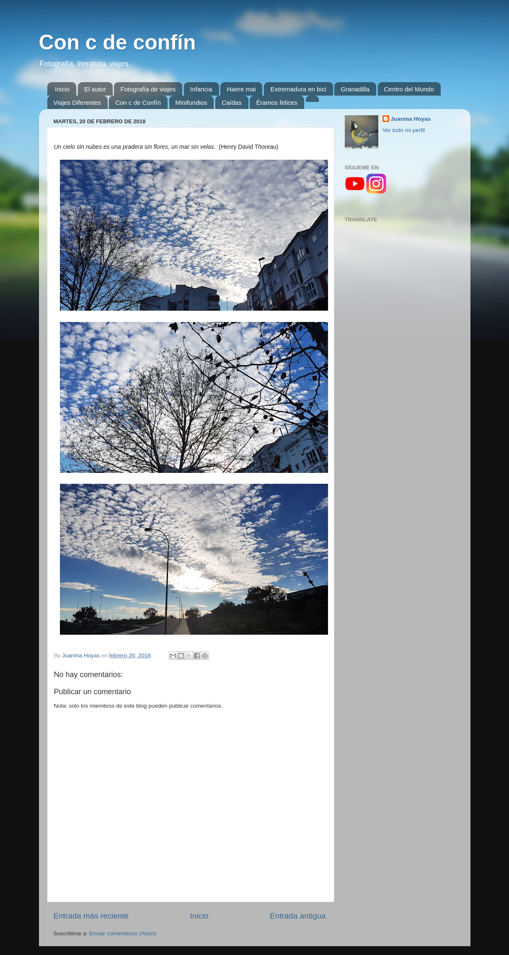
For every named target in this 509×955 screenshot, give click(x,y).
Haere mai (241, 89)
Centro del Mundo (409, 89)
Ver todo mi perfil (403, 130)
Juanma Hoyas (411, 119)
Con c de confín (117, 42)
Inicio (62, 89)
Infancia (201, 89)
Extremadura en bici (298, 89)
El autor (95, 89)
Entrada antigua (298, 915)
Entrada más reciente (91, 915)
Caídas (232, 102)
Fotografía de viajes (148, 89)
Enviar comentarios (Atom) (122, 933)
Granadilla (355, 89)
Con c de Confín (137, 102)
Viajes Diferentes (77, 102)
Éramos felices (276, 102)
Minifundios (191, 102)
